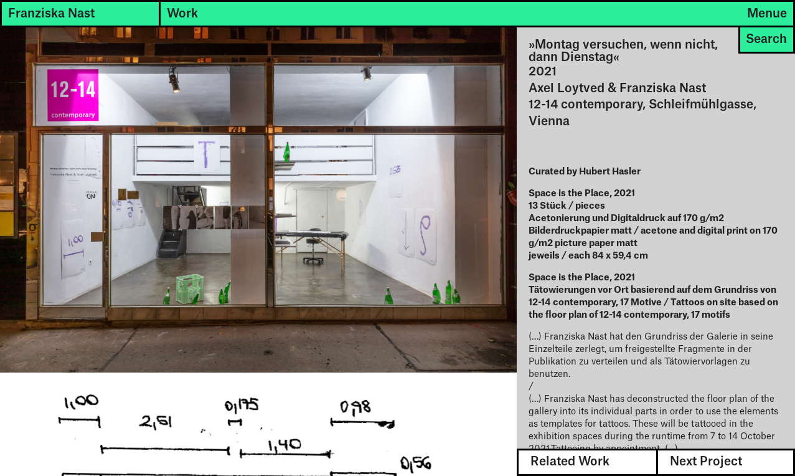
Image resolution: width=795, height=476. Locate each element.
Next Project (706, 461)
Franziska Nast (51, 13)
